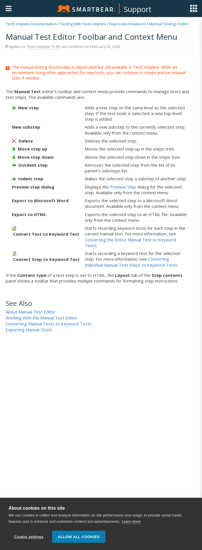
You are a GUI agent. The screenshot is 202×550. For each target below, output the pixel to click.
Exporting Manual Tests (29, 329)
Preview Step (123, 187)
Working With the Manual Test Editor (41, 318)
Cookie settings (29, 537)
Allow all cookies (79, 537)
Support (137, 9)
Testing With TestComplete (83, 23)
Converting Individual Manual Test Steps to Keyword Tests (131, 261)
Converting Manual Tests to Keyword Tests (49, 324)
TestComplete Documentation (31, 23)
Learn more (131, 522)
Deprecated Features (127, 23)
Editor (184, 23)
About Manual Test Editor (31, 312)
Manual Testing (162, 23)
